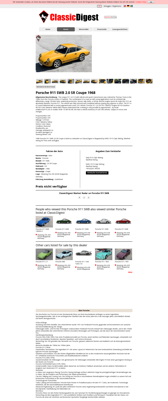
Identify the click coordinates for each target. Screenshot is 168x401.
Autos (65, 29)
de (128, 6)
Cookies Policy (141, 2)
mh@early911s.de (43, 109)
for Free (110, 17)
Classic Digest (68, 16)
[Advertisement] (114, 55)
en (125, 6)
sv (131, 6)
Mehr (130, 272)
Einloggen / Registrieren (112, 6)
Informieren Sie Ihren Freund (46, 87)
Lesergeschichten (119, 29)
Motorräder (84, 29)
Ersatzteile (101, 29)
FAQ (99, 6)
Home (47, 29)
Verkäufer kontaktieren (97, 173)
